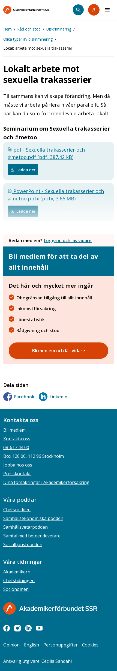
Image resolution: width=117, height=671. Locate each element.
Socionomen (16, 589)
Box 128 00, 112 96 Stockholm (33, 456)
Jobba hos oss (17, 465)
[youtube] (39, 628)
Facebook (18, 396)
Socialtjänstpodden (22, 544)
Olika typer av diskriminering (28, 39)
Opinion (11, 645)
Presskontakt (17, 474)
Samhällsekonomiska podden (33, 518)
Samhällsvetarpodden (25, 527)
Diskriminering (58, 29)
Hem (7, 29)
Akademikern (16, 572)
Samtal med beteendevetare (32, 536)
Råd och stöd (29, 29)
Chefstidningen (19, 580)
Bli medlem (14, 430)
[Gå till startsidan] (50, 608)
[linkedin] (28, 628)
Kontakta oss (16, 439)
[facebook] (6, 628)
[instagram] (17, 628)
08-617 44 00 (16, 447)
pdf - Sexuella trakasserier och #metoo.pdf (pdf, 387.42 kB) (46, 153)
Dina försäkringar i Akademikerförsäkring (46, 482)
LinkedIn (53, 396)
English (31, 645)
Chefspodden (17, 510)
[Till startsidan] (37, 9)
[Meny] (107, 9)
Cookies (90, 645)
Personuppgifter (60, 645)
